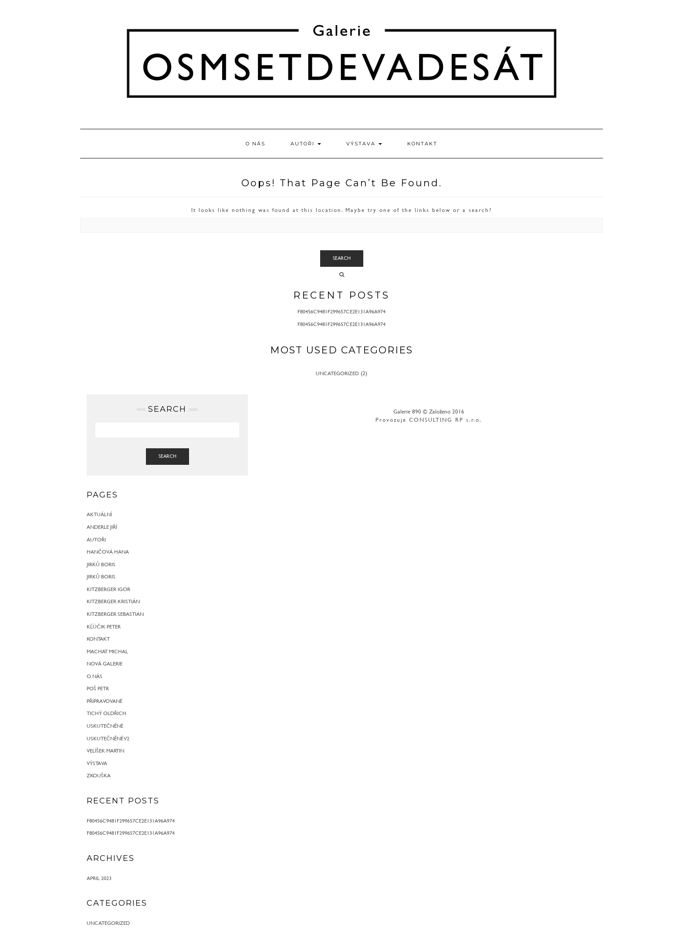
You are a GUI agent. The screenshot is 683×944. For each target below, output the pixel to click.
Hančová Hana (108, 551)
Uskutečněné (105, 725)
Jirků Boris (101, 564)
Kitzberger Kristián (113, 601)
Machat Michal (107, 651)
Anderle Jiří (102, 527)
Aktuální (99, 514)
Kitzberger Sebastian (115, 614)
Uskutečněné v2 (108, 738)
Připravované (104, 701)
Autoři (306, 144)
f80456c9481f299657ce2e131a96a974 (341, 311)
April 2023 (99, 878)
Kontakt (422, 144)
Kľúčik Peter (104, 626)
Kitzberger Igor (108, 589)
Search (342, 258)
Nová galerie (104, 663)
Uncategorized (337, 373)
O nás (255, 144)
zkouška (99, 775)
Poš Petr (98, 688)
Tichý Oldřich (106, 713)
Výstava (364, 144)
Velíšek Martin (105, 750)
